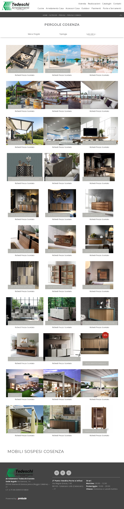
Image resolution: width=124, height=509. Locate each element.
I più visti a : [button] (91, 34)
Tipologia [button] (63, 34)
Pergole (62, 15)
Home (45, 15)
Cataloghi (106, 3)
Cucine (41, 8)
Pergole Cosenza (74, 15)
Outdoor (85, 8)
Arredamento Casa (55, 8)
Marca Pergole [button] (34, 34)
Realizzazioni (94, 3)
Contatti (117, 3)
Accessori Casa (73, 8)
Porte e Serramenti (112, 8)
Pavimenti (96, 8)
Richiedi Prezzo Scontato (24, 75)
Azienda (82, 3)
